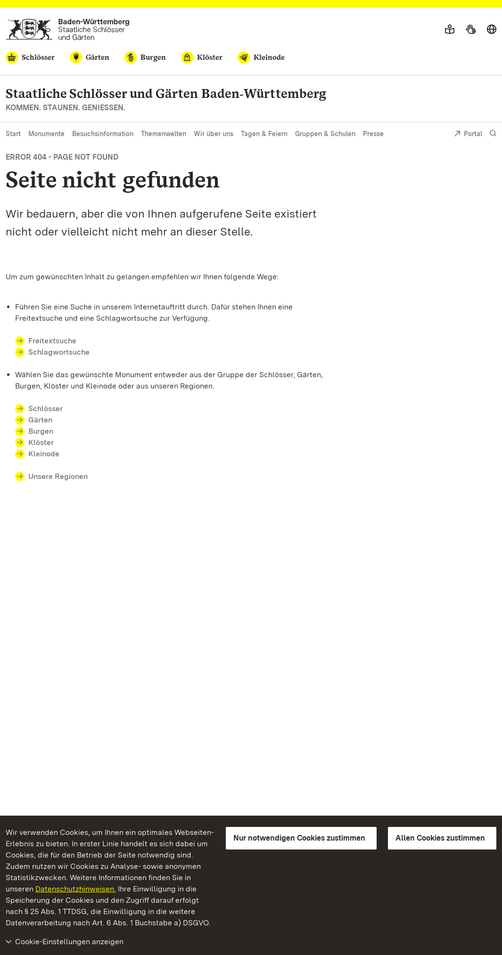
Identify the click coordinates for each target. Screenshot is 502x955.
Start (13, 134)
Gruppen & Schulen (325, 134)
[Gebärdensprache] (470, 30)
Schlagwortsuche (59, 352)
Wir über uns (213, 134)
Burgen (40, 431)
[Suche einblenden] (493, 133)
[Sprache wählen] (491, 30)
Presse (373, 134)
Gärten (40, 419)
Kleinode (43, 453)
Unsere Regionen (58, 476)
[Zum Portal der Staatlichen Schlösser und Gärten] (68, 29)
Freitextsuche (58, 340)
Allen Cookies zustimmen (440, 838)
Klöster (41, 442)
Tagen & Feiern (264, 134)
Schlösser (45, 408)
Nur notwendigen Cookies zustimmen (299, 838)
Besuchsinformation (102, 134)
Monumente (46, 134)
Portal (468, 134)
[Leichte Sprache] (449, 30)
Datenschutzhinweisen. (75, 888)
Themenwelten (163, 134)
